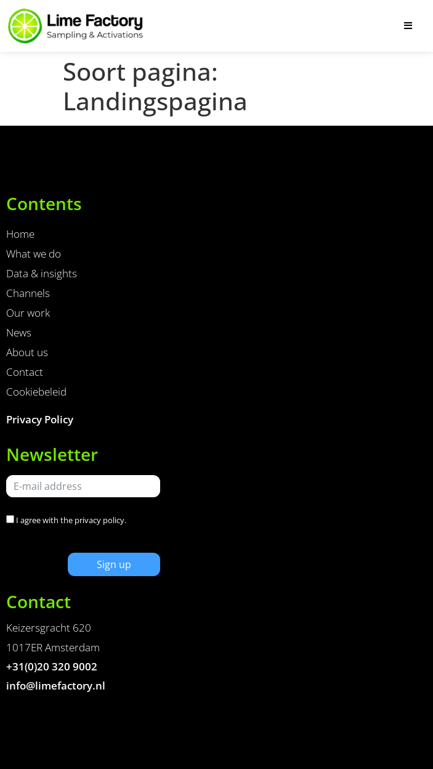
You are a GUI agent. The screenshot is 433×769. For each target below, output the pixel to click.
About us (27, 352)
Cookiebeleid (36, 391)
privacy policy (99, 520)
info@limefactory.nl (55, 685)
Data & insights (41, 273)
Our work (28, 313)
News (18, 332)
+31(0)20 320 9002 (51, 666)
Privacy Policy (39, 419)
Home (20, 234)
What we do (33, 253)
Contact (24, 372)
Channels (28, 293)
